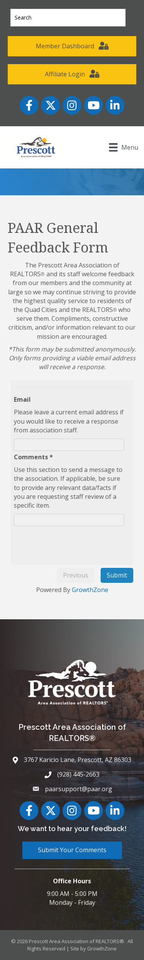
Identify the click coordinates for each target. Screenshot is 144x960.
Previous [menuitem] (75, 575)
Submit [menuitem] (117, 575)
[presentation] (76, 543)
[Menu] (123, 147)
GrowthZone (90, 590)
